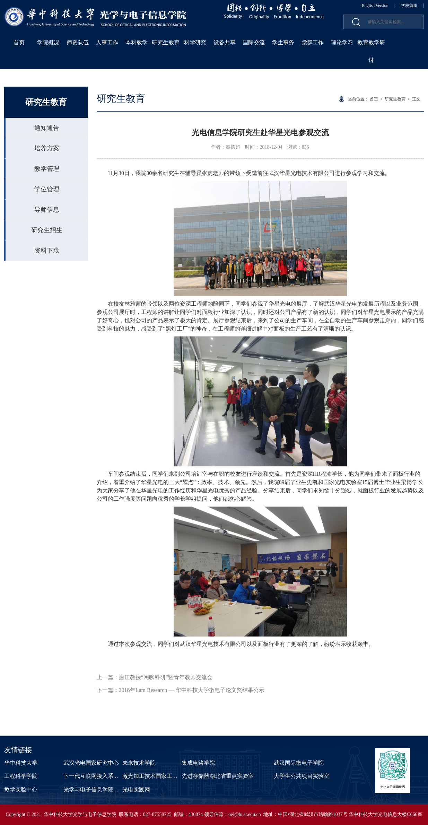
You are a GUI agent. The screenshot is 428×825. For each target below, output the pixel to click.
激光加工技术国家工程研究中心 (161, 776)
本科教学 (136, 42)
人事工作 (107, 42)
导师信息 (46, 209)
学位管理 (46, 189)
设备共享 (224, 42)
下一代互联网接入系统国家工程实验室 (110, 776)
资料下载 (46, 250)
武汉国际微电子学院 (299, 763)
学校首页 (409, 5)
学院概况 (48, 42)
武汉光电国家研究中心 (91, 763)
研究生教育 (166, 42)
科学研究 (195, 42)
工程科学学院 (20, 776)
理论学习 (342, 42)
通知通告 (46, 127)
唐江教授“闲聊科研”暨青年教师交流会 (165, 677)
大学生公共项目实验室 (301, 776)
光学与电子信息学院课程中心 (99, 789)
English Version (375, 5)
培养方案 (46, 148)
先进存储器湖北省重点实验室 (218, 776)
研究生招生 (46, 230)
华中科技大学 (20, 763)
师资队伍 (78, 42)
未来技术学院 (139, 763)
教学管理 (46, 168)
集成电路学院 (198, 763)
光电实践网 (136, 789)
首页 (19, 42)
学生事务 (283, 42)
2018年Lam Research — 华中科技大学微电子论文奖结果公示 (191, 690)
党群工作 (313, 42)
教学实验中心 (20, 789)
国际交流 (254, 42)
